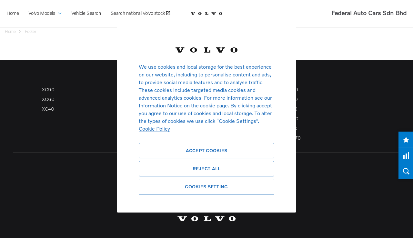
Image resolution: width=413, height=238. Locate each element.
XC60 (48, 99)
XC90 (48, 89)
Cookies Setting (206, 186)
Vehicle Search (86, 13)
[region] (206, 119)
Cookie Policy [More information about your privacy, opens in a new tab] (154, 128)
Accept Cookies (206, 150)
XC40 (48, 109)
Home (12, 13)
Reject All (207, 168)
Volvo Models (45, 8)
